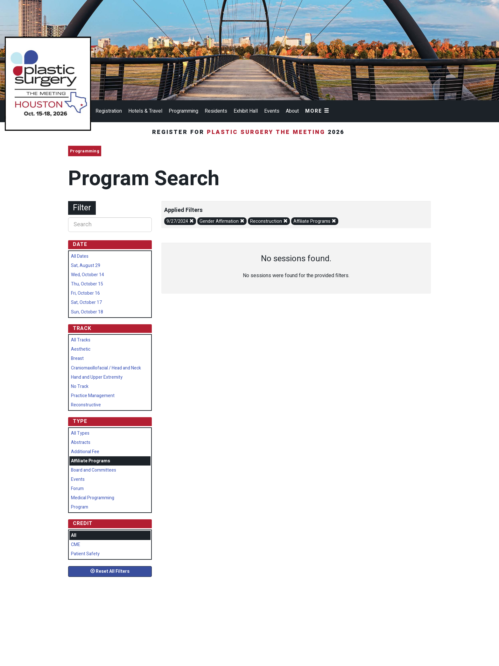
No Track (79, 386)
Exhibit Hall (246, 111)
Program (79, 507)
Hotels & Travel (145, 111)
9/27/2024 (180, 221)
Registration (108, 111)
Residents (216, 111)
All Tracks (80, 340)
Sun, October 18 (87, 312)
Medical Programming (92, 497)
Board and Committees (93, 470)
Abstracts (80, 442)
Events (271, 111)
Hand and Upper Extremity (97, 377)
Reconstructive (86, 405)
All (73, 535)
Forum (77, 488)
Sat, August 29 (85, 265)
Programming (183, 111)
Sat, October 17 (86, 302)
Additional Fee (85, 451)
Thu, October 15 (87, 284)
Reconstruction (269, 221)
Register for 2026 (249, 132)
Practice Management (93, 395)
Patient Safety (85, 553)
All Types (80, 433)
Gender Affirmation (222, 221)
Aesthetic (80, 349)
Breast (77, 358)
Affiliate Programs (314, 221)
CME (75, 544)
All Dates (79, 256)
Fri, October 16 (85, 293)
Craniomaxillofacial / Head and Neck (106, 368)
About (292, 111)
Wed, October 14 (87, 274)
